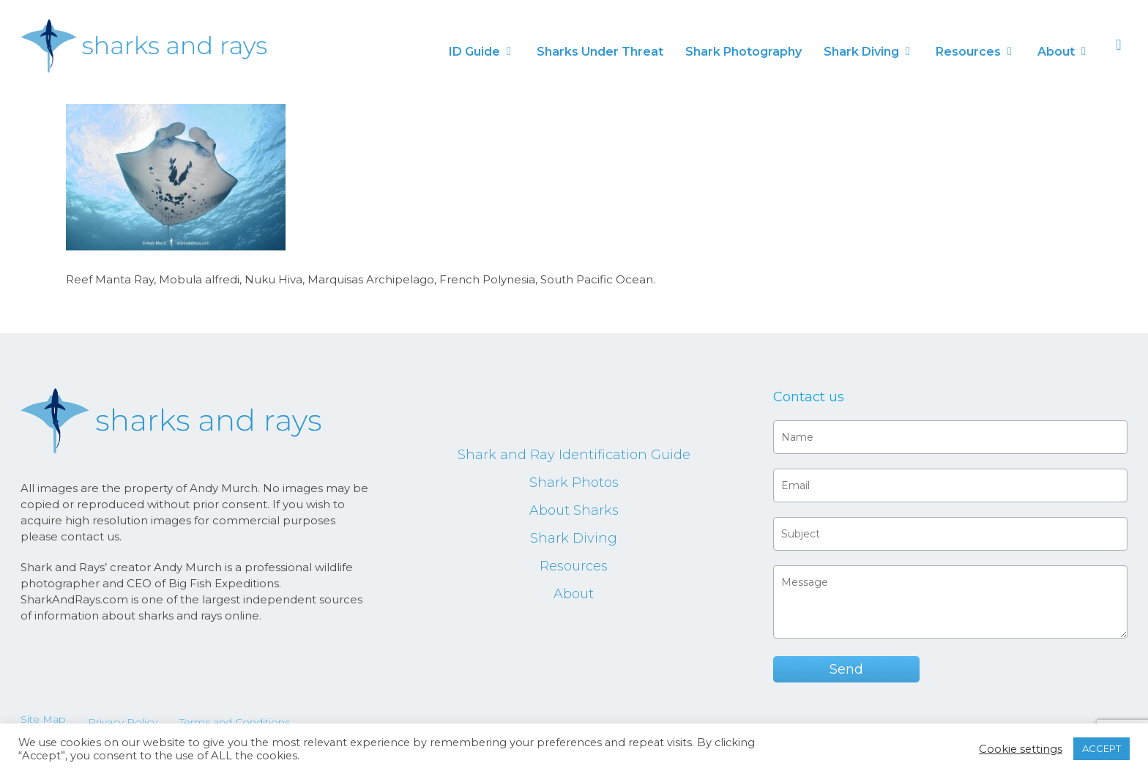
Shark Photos (574, 483)
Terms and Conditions (234, 722)
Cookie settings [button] (1020, 749)
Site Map (43, 719)
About (574, 594)
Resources (574, 566)
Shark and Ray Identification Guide (574, 455)
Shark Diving (573, 538)
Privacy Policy (122, 722)
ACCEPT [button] (1101, 748)
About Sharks (574, 510)
